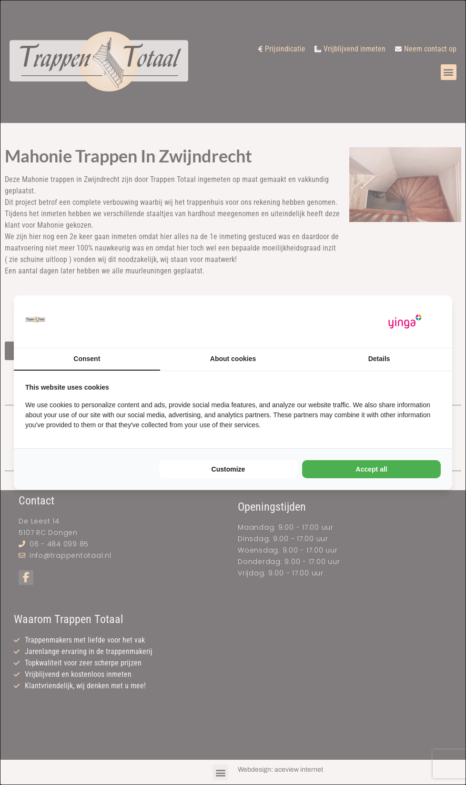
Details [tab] (379, 358)
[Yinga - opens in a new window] (405, 322)
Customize (228, 469)
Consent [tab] (86, 358)
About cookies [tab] (233, 358)
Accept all (371, 469)
